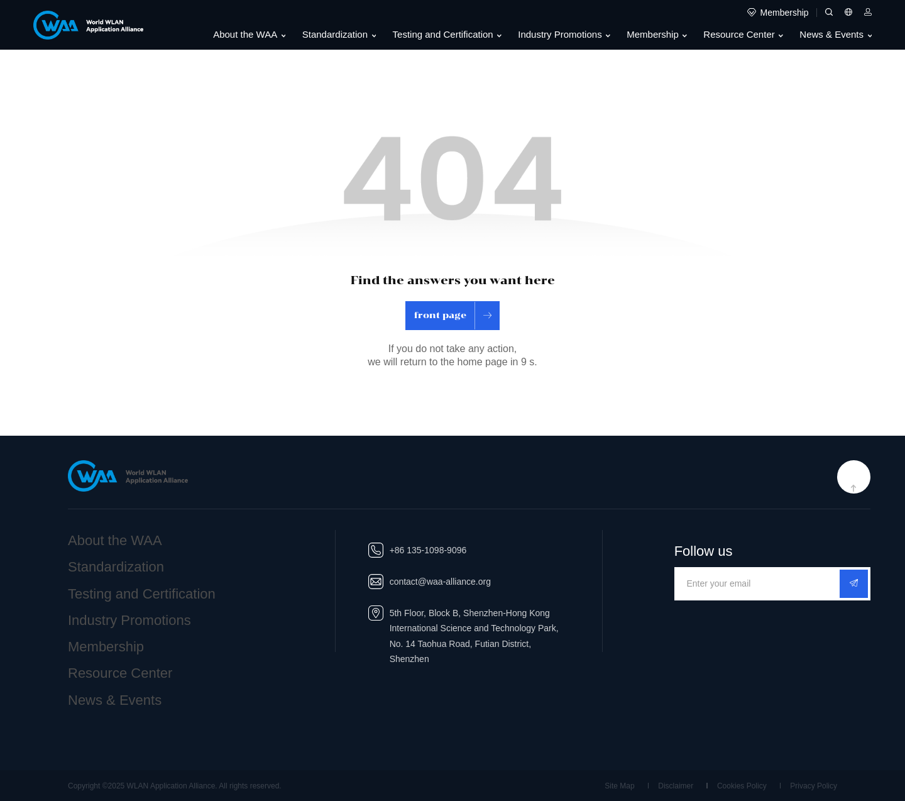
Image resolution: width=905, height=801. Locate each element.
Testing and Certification (447, 35)
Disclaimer (675, 786)
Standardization (339, 35)
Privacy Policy (813, 786)
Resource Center (743, 35)
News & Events (835, 35)
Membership (657, 35)
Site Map (619, 786)
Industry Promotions (564, 35)
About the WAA (249, 35)
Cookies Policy (742, 786)
